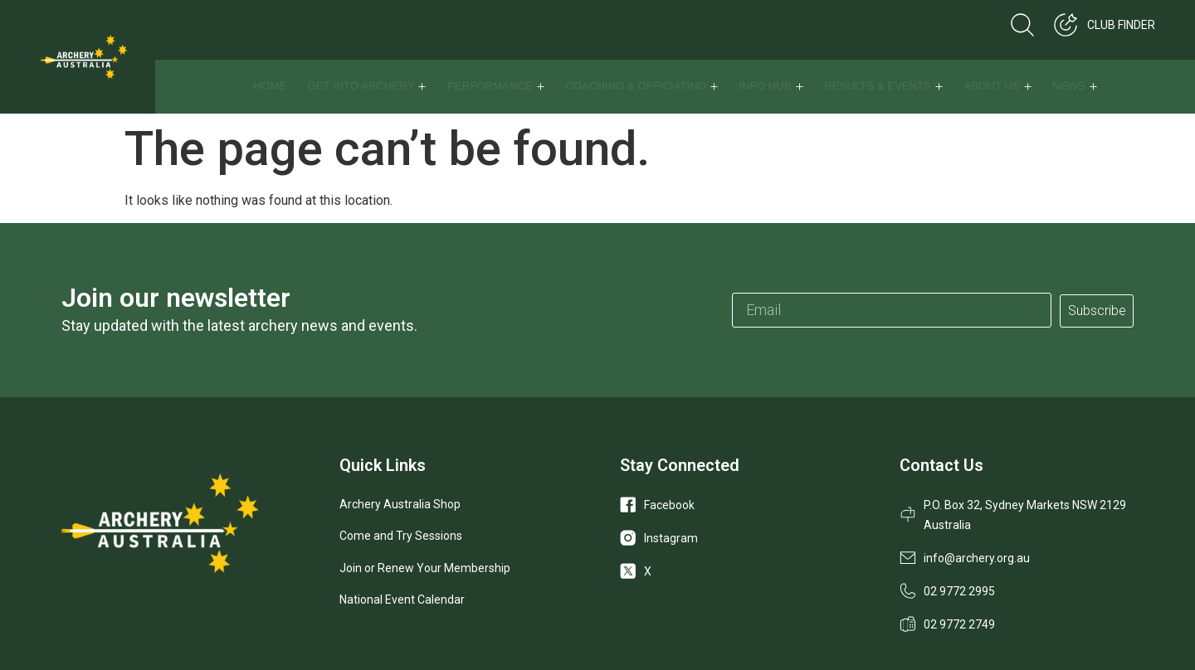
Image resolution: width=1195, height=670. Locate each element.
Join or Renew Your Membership (424, 568)
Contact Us (941, 465)
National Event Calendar (402, 599)
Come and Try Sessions (400, 535)
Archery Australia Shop (400, 504)
